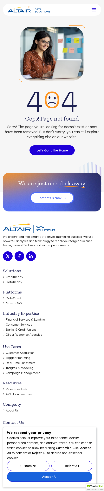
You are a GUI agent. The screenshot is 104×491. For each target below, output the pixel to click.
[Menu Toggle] (93, 9)
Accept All (49, 477)
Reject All (72, 466)
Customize (28, 466)
